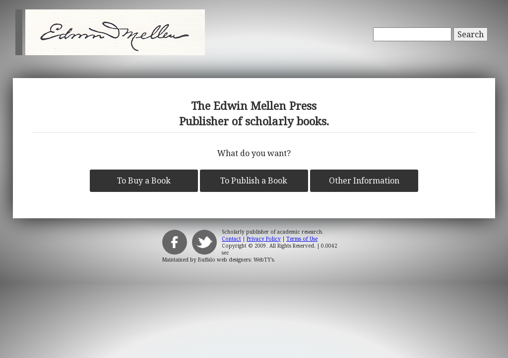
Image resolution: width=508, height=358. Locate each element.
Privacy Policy (264, 238)
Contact (231, 238)
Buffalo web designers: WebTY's (236, 259)
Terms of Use (302, 238)
